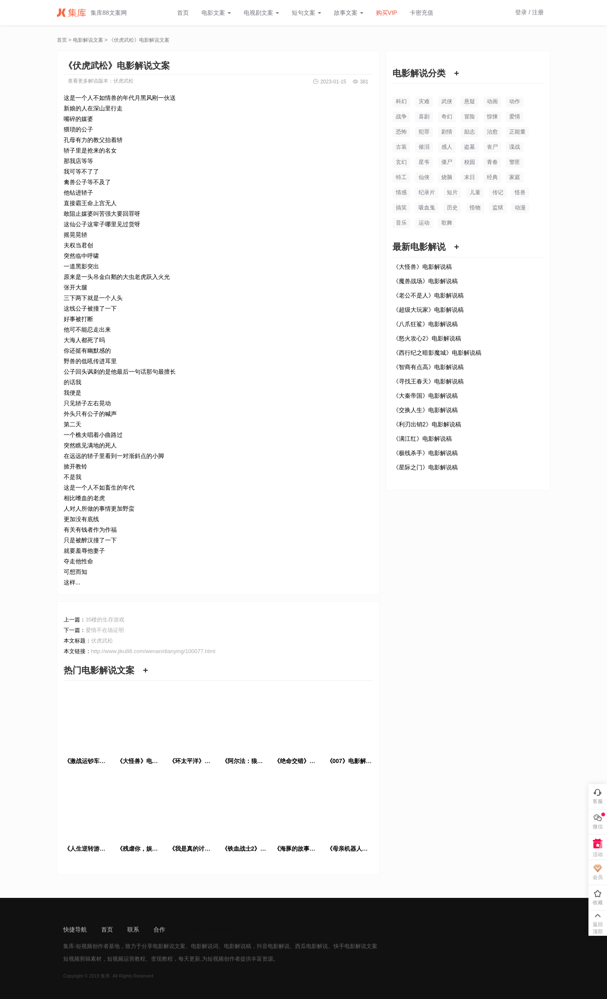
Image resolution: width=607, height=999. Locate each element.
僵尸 (446, 162)
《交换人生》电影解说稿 (425, 410)
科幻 (401, 101)
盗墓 (469, 147)
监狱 (497, 207)
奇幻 (446, 116)
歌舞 (446, 223)
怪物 (475, 207)
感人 (446, 147)
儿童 (475, 192)
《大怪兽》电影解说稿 (422, 267)
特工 (401, 177)
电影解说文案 (88, 40)
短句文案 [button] (306, 12)
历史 (452, 207)
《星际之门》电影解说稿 (425, 467)
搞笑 (401, 207)
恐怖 (401, 132)
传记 (497, 192)
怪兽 (520, 192)
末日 (469, 177)
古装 (401, 147)
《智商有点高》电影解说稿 (428, 367)
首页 (183, 12)
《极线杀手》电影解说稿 (425, 453)
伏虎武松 (123, 81)
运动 (424, 223)
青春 (492, 162)
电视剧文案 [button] (261, 12)
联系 (133, 929)
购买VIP (387, 12)
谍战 (514, 147)
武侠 (446, 101)
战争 (401, 116)
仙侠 (424, 177)
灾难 (424, 101)
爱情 (514, 116)
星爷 (424, 162)
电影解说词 (204, 946)
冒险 (469, 116)
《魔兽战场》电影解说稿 (425, 281)
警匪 (514, 162)
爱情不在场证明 (105, 630)
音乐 (401, 223)
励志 (469, 132)
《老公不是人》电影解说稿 (428, 295)
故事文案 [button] (348, 12)
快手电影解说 (349, 946)
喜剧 (424, 116)
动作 (514, 101)
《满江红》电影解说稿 (422, 439)
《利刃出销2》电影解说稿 (427, 424)
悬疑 (469, 101)
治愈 (492, 132)
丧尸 (492, 147)
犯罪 (424, 132)
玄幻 (401, 162)
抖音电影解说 (273, 946)
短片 (452, 192)
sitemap (190, 929)
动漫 (520, 207)
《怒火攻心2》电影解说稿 (427, 338)
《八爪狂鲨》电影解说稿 (425, 324)
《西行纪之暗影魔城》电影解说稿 (437, 353)
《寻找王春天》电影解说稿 (428, 381)
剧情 (446, 132)
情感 (401, 192)
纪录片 (427, 192)
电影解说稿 (237, 946)
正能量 (517, 132)
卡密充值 (421, 12)
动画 (492, 101)
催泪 (424, 147)
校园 (469, 162)
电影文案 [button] (216, 12)
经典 (492, 177)
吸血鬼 (427, 207)
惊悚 (492, 116)
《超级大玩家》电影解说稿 (428, 310)
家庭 (514, 177)
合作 (159, 929)
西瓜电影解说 (311, 946)
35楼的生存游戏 (105, 619)
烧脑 (446, 177)
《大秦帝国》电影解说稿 (425, 396)
